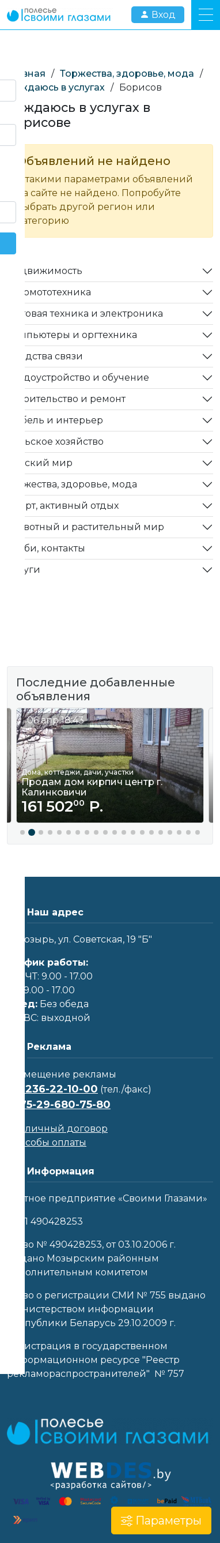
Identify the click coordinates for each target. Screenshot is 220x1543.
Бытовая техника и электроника (85, 313)
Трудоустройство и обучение (78, 377)
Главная (26, 73)
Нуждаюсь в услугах (56, 87)
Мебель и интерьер (55, 420)
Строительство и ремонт (66, 398)
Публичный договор (57, 1128)
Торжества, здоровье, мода (127, 73)
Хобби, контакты (46, 548)
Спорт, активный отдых (63, 505)
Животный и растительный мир (85, 526)
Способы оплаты (46, 1142)
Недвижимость (44, 270)
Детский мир (40, 462)
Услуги (23, 569)
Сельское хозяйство (55, 441)
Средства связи (45, 356)
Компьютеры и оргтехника (72, 334)
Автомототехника (49, 292)
